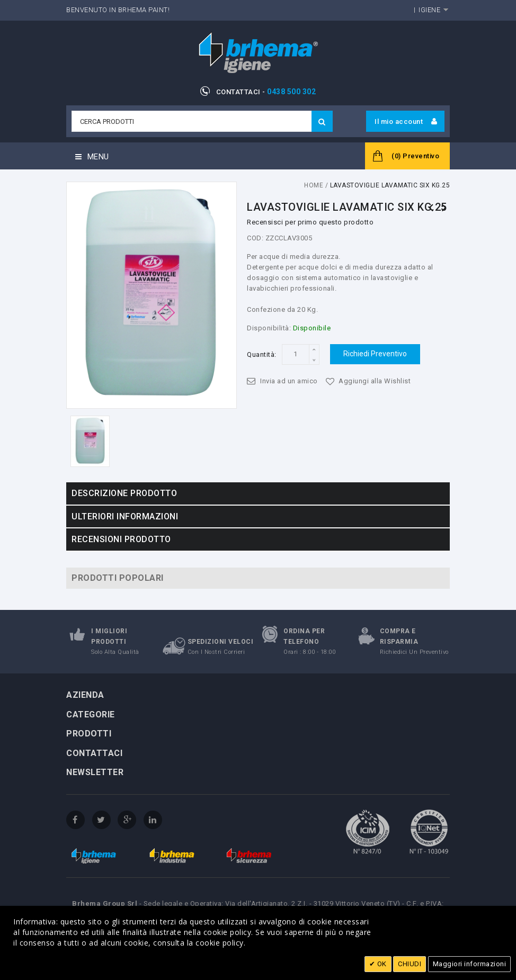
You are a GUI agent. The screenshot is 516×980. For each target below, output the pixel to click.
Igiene (429, 10)
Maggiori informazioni (469, 964)
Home (313, 185)
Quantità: (262, 354)
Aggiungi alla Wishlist (375, 381)
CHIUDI (409, 964)
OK (381, 964)
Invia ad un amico (289, 381)
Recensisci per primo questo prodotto (310, 222)
